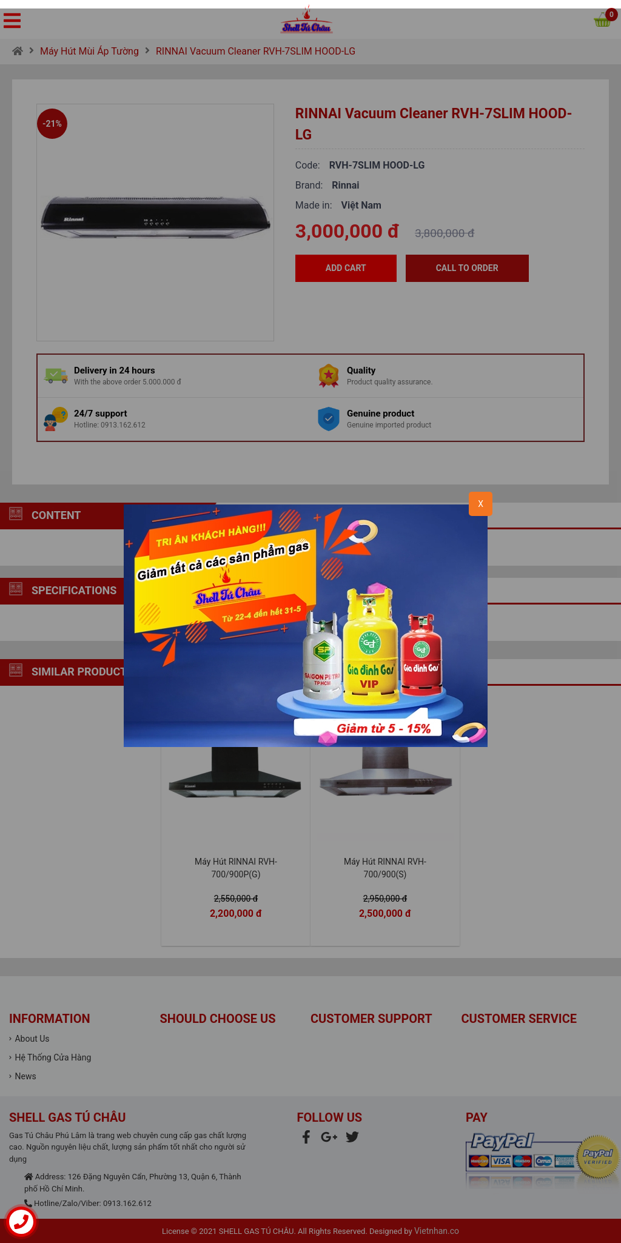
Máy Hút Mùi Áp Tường (89, 51)
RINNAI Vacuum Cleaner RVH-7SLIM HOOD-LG (255, 51)
